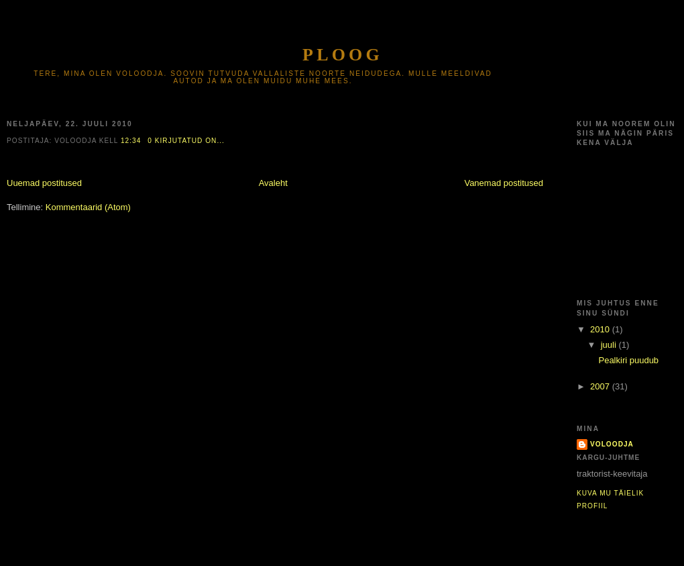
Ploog (342, 54)
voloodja (612, 444)
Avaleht (273, 183)
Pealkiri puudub (628, 360)
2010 (601, 329)
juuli (610, 345)
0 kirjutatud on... (186, 140)
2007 (601, 386)
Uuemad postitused (44, 183)
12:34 (131, 140)
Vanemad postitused (503, 183)
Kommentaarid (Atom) (88, 207)
